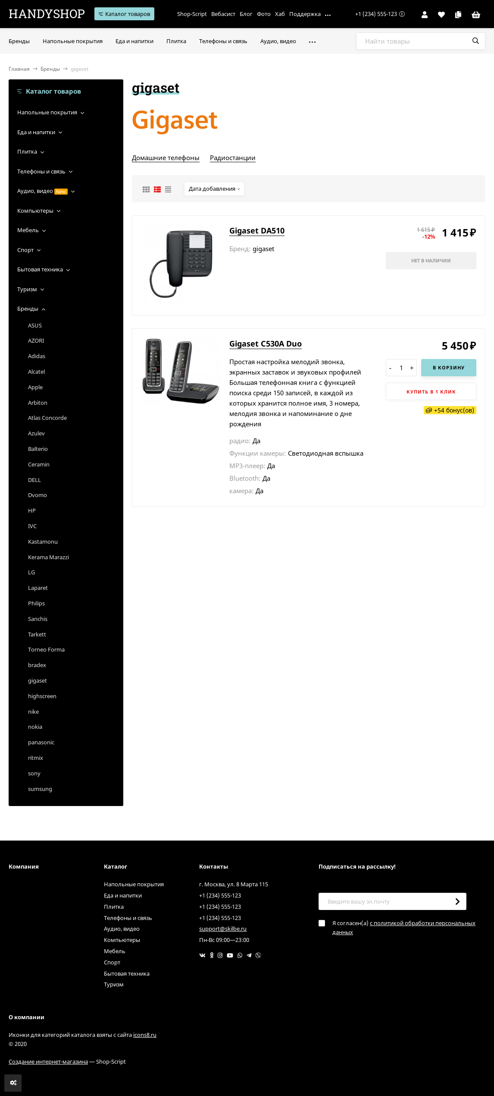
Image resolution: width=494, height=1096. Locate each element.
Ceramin (39, 464)
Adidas (36, 356)
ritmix (35, 758)
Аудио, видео (35, 191)
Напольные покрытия (47, 112)
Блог (246, 14)
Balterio (38, 449)
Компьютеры (35, 210)
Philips (36, 603)
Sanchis (37, 619)
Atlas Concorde (47, 418)
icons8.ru (144, 1035)
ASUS (35, 325)
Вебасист (223, 14)
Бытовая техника (40, 269)
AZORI (36, 340)
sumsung (40, 789)
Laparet (38, 588)
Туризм (27, 289)
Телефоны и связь (41, 171)
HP (32, 510)
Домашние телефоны (166, 157)
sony (34, 773)
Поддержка (305, 14)
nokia (35, 727)
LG (31, 572)
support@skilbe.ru (223, 928)
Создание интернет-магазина (48, 1061)
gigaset (37, 680)
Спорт (25, 250)
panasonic (41, 742)
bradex (37, 665)
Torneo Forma (46, 649)
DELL (34, 480)
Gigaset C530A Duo (265, 343)
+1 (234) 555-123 (376, 14)
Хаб (280, 14)
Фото (264, 14)
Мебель (28, 230)
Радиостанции (233, 157)
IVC (32, 526)
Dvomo (37, 495)
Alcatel (36, 371)
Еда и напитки (36, 132)
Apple (35, 387)
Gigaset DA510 (257, 230)
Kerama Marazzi (48, 557)
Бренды (50, 68)
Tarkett (37, 634)
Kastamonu (43, 541)
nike (33, 711)
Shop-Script (192, 14)
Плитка (27, 151)
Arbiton (37, 402)
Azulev (36, 433)
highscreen (42, 696)
